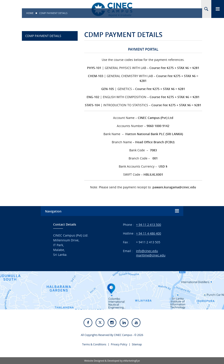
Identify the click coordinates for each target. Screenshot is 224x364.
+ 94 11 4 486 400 (148, 233)
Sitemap (137, 344)
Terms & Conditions (94, 344)
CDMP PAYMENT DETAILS (43, 36)
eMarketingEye (131, 360)
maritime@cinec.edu (150, 255)
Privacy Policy (119, 344)
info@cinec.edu (147, 251)
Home (29, 13)
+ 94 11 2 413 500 (148, 225)
